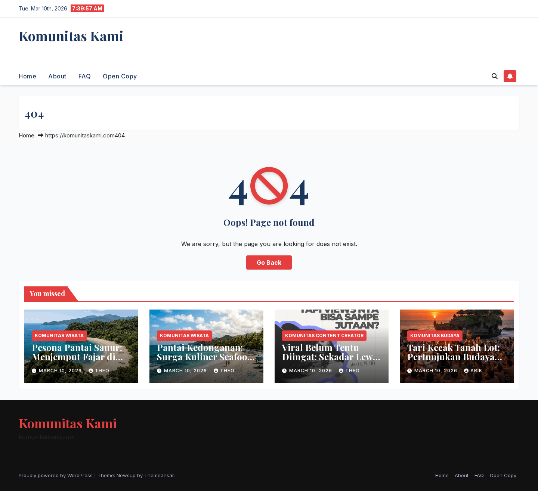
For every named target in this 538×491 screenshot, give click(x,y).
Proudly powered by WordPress (56, 475)
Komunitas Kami (71, 35)
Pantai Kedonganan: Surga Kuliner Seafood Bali (205, 356)
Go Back (269, 262)
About (57, 76)
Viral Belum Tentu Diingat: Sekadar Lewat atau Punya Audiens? (331, 356)
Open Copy (120, 76)
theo (99, 370)
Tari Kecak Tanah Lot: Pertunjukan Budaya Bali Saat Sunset (453, 356)
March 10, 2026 (61, 370)
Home (27, 76)
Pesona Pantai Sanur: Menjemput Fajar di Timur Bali (77, 356)
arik (473, 370)
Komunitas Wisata (59, 335)
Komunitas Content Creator (324, 335)
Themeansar (159, 475)
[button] (495, 76)
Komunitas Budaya (435, 335)
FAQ (84, 76)
